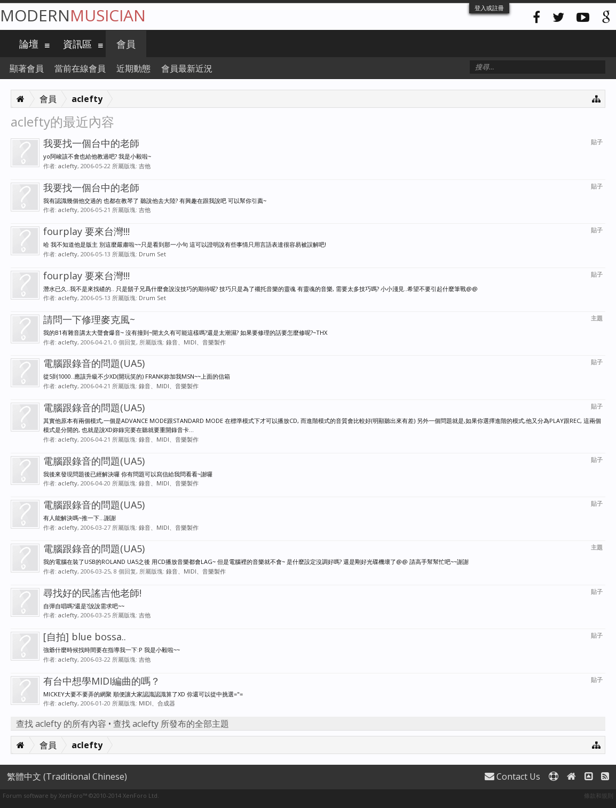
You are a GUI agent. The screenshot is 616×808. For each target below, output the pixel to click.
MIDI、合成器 (157, 703)
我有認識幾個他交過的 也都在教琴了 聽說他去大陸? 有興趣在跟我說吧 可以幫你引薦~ (154, 201)
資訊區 (77, 43)
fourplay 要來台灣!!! (86, 231)
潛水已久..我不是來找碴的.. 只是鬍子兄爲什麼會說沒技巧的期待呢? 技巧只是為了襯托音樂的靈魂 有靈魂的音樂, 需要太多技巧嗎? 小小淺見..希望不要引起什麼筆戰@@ (260, 289)
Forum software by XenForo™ (81, 795)
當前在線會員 (80, 68)
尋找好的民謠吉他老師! (92, 592)
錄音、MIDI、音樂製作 (196, 342)
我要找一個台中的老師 (91, 143)
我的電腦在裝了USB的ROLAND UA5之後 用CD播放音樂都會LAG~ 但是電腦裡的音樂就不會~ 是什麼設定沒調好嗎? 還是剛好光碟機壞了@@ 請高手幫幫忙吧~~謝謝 (256, 562)
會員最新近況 (186, 68)
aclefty (67, 166)
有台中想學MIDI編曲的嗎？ (101, 680)
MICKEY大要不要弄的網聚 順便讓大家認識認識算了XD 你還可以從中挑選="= (143, 694)
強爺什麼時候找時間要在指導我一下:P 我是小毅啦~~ (111, 650)
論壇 (28, 43)
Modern (73, 15)
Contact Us (512, 776)
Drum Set (152, 254)
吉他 (145, 166)
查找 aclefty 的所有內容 (61, 723)
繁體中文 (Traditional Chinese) (67, 776)
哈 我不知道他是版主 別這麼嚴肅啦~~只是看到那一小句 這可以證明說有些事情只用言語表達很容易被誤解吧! (184, 244)
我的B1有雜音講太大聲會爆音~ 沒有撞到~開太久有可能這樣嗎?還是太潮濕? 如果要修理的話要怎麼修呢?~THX (185, 332)
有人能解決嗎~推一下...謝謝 (79, 518)
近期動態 (133, 68)
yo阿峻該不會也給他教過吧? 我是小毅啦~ (97, 156)
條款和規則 (598, 795)
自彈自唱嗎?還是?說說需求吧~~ (83, 606)
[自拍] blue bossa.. (84, 636)
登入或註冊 (489, 8)
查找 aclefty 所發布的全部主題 (171, 723)
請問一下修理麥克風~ (89, 319)
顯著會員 (27, 68)
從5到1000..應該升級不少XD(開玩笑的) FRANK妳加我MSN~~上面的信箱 (136, 376)
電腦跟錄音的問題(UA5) (94, 363)
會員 (126, 43)
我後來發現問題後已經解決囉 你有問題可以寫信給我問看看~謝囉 (127, 474)
